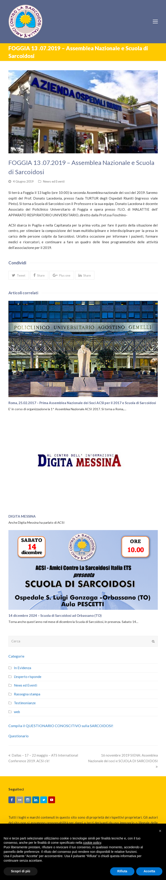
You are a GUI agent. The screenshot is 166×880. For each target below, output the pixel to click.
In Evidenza (22, 668)
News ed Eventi (54, 181)
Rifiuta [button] (122, 871)
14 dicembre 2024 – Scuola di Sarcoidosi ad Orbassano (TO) (55, 615)
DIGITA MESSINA (22, 516)
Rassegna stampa (27, 694)
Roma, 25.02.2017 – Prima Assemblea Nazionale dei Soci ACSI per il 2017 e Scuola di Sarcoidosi (82, 403)
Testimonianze (25, 703)
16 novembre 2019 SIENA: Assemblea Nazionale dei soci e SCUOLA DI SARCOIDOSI (123, 760)
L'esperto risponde (27, 677)
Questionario (18, 736)
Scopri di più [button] (20, 871)
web (17, 712)
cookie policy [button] (92, 842)
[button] (18, 275)
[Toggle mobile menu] (155, 21)
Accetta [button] (149, 871)
